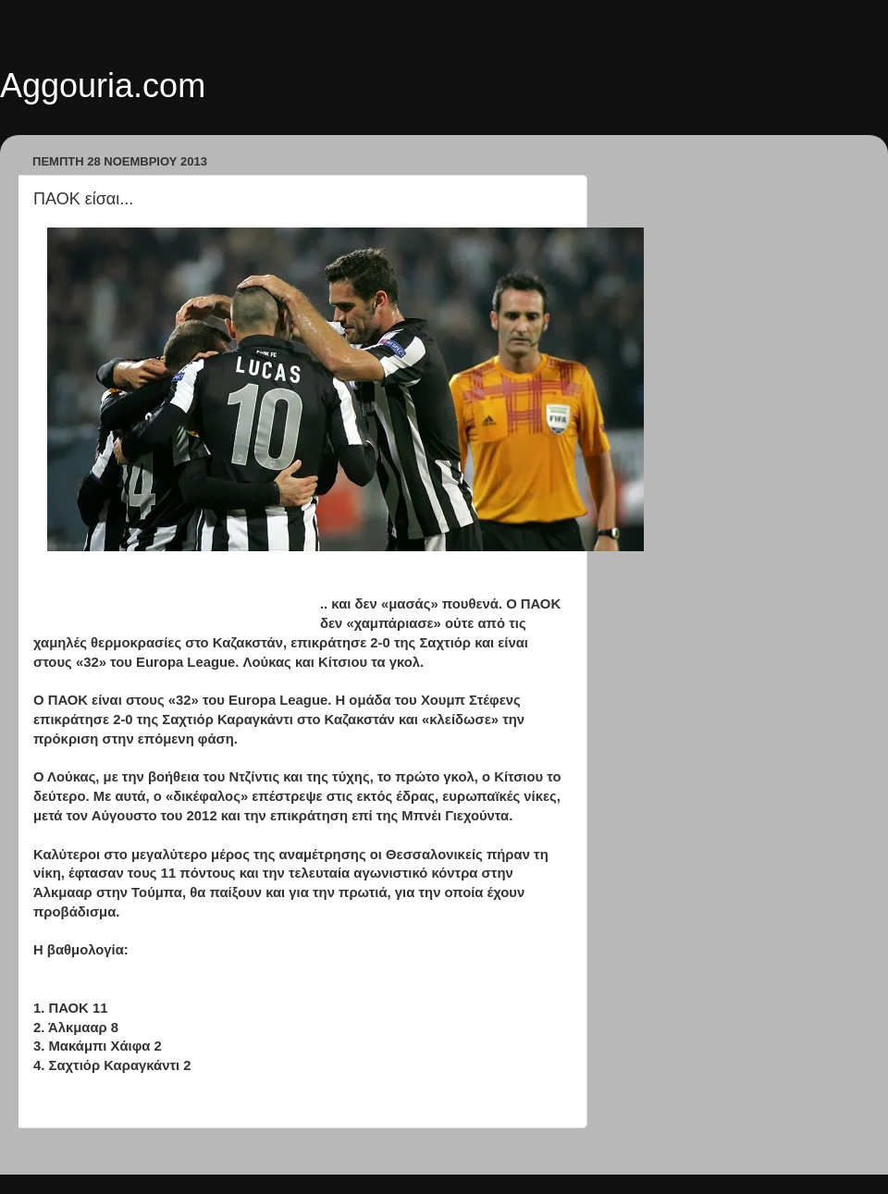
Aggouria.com (102, 86)
